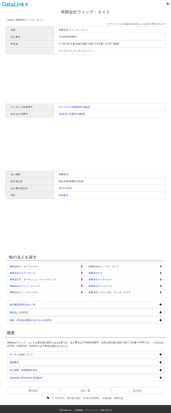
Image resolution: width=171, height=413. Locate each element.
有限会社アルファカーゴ (22, 273)
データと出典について (34, 354)
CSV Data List (65, 410)
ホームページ (85, 50)
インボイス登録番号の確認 (74, 107)
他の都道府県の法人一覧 (35, 304)
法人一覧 (85, 390)
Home (10, 19)
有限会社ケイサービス (100, 279)
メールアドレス (67, 50)
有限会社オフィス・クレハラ (25, 286)
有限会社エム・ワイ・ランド (104, 266)
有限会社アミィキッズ (100, 286)
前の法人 (33, 390)
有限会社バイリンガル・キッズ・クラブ (110, 292)
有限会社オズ (96, 273)
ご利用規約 (78, 410)
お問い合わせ (106, 410)
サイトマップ (92, 410)
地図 (116, 43)
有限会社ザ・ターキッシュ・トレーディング (33, 279)
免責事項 (27, 362)
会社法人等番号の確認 (72, 114)
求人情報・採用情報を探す (36, 370)
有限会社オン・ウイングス (24, 292)
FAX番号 (63, 195)
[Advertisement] (53, 78)
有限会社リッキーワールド (24, 266)
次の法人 (137, 390)
